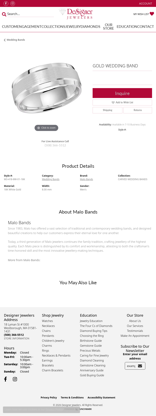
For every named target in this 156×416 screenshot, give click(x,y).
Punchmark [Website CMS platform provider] (85, 409)
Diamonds (90, 26)
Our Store (108, 26)
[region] (46, 90)
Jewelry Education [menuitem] (91, 321)
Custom (9, 26)
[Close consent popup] (77, 409)
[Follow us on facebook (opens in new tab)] (6, 3)
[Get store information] (16, 338)
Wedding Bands (16, 39)
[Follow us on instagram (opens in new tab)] (12, 3)
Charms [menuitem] (47, 345)
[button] (145, 3)
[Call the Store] (14, 335)
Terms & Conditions (72, 397)
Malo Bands (86, 179)
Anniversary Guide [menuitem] (91, 370)
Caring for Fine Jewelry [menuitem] (94, 355)
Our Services (135, 326)
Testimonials (135, 331)
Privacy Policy (49, 397)
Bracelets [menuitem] (48, 365)
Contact (145, 26)
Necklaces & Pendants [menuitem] (56, 355)
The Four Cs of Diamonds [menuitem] (96, 326)
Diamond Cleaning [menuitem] (92, 360)
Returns (138, 110)
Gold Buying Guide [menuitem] (92, 375)
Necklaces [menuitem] (48, 326)
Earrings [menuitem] (47, 360)
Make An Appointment (135, 336)
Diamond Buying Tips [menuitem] (93, 331)
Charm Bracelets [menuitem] (52, 370)
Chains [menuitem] (46, 331)
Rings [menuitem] (45, 350)
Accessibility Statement (101, 397)
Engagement (29, 26)
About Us (135, 321)
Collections (53, 26)
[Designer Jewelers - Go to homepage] (78, 14)
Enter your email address (135, 356)
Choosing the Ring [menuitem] (92, 336)
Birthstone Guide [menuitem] (91, 341)
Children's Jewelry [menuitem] (53, 341)
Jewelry (73, 26)
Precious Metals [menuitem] (90, 350)
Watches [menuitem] (47, 321)
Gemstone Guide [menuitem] (91, 345)
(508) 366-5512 (55, 145)
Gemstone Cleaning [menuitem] (92, 365)
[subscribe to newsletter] (140, 365)
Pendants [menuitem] (48, 336)
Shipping (107, 110)
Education (127, 26)
